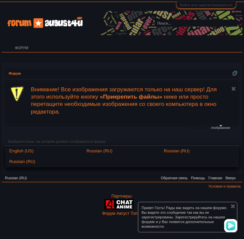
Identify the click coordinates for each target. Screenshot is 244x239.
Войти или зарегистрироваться (206, 5)
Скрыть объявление (233, 88)
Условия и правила (225, 186)
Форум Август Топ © (122, 213)
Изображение (220, 127)
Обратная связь (174, 178)
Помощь (198, 178)
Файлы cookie (198, 127)
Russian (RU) (99, 150)
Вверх (230, 178)
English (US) (21, 150)
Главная (215, 178)
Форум (21, 48)
